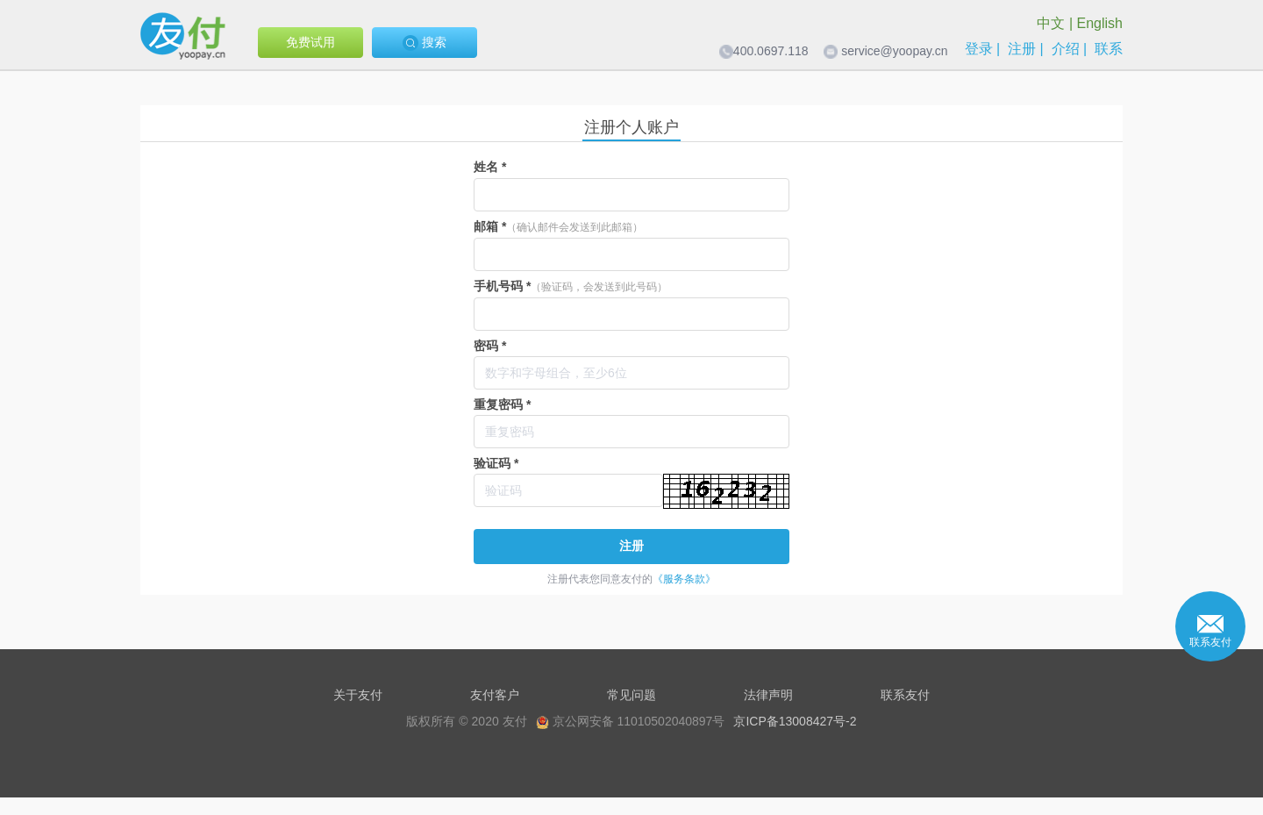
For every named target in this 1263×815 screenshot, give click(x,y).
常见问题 (631, 695)
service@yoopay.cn (894, 51)
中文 (1051, 23)
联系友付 (905, 695)
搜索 (424, 43)
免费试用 (310, 42)
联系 (1109, 48)
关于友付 (357, 695)
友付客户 (494, 695)
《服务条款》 (684, 579)
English (1100, 23)
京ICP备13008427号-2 (794, 721)
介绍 (1066, 48)
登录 (979, 48)
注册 (1022, 48)
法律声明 (768, 695)
